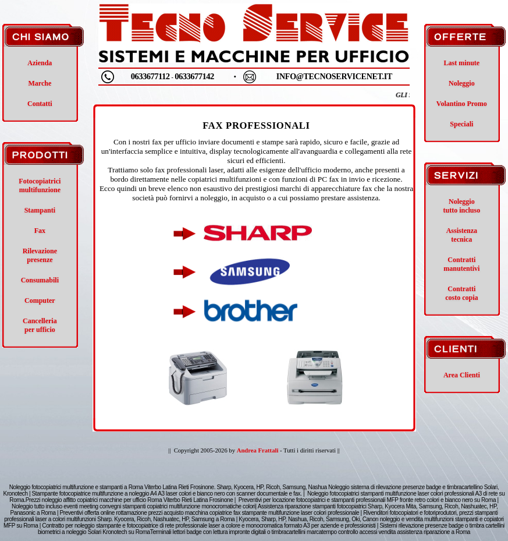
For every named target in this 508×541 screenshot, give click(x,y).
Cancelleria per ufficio (40, 325)
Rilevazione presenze (40, 255)
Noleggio (462, 83)
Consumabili (40, 280)
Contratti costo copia (461, 293)
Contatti (39, 104)
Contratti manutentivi (461, 264)
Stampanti (39, 210)
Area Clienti (461, 375)
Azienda (39, 63)
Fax (39, 231)
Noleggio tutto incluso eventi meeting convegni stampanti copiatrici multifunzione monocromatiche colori (133, 506)
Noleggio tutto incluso (462, 205)
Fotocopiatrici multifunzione (40, 185)
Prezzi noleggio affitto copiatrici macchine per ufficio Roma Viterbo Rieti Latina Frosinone (129, 500)
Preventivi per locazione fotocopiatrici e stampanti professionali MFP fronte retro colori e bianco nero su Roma (367, 500)
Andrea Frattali (258, 450)
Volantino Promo (461, 104)
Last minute (462, 63)
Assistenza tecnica (461, 235)
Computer (39, 300)
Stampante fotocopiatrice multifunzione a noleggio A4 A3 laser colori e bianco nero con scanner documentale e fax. (167, 493)
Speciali (461, 124)
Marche (39, 83)
